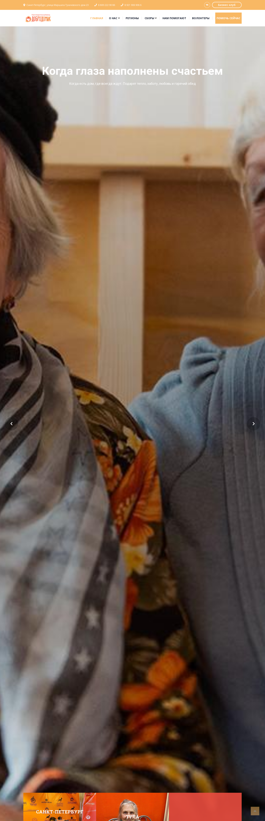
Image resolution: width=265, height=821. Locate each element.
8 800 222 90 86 (106, 5)
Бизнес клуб (227, 5)
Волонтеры (200, 18)
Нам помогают (174, 18)
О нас (113, 18)
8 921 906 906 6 (133, 5)
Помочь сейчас (228, 18)
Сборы (149, 18)
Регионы (132, 18)
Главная (96, 18)
